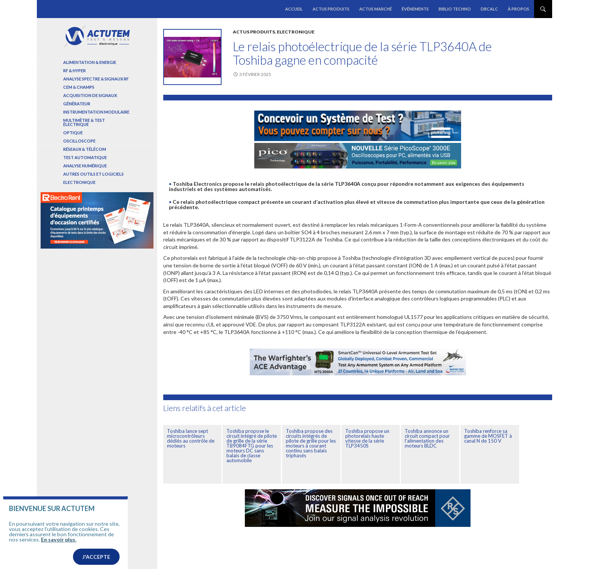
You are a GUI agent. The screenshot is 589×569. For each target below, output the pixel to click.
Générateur (76, 103)
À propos (518, 8)
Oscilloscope (79, 140)
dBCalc (489, 8)
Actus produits (331, 8)
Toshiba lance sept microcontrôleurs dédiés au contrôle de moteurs (190, 438)
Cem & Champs (78, 87)
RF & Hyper (74, 70)
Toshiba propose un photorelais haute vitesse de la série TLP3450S (367, 438)
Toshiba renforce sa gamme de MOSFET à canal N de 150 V (488, 436)
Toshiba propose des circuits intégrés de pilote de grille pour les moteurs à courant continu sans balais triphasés (311, 443)
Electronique (295, 32)
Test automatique (85, 157)
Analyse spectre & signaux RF (96, 78)
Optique (73, 132)
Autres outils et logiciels (93, 173)
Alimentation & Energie (89, 62)
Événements (415, 8)
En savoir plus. (58, 554)
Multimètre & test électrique (84, 122)
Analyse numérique (85, 165)
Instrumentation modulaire (96, 111)
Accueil (294, 8)
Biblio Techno (455, 8)
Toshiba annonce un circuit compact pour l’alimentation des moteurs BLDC (427, 438)
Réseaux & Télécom (84, 149)
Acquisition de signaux (90, 95)
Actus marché (375, 8)
